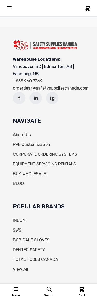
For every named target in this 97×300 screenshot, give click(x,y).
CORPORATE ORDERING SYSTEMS (45, 154)
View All (20, 269)
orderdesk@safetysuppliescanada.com (50, 88)
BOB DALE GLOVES (31, 239)
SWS (17, 230)
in (36, 98)
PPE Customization (31, 144)
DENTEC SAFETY (29, 249)
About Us (22, 134)
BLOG (18, 183)
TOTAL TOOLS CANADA (35, 259)
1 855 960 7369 (28, 80)
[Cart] (88, 8)
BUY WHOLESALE (29, 173)
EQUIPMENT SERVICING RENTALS (44, 164)
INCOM (19, 220)
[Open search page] (49, 291)
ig (52, 98)
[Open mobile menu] (9, 8)
